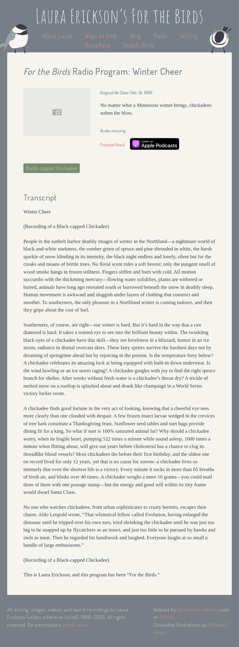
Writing (189, 35)
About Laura (57, 35)
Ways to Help (102, 35)
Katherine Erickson (197, 609)
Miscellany (97, 45)
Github (167, 617)
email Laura (75, 625)
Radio (161, 35)
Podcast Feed (112, 145)
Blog (135, 35)
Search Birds (138, 45)
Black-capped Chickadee (51, 168)
